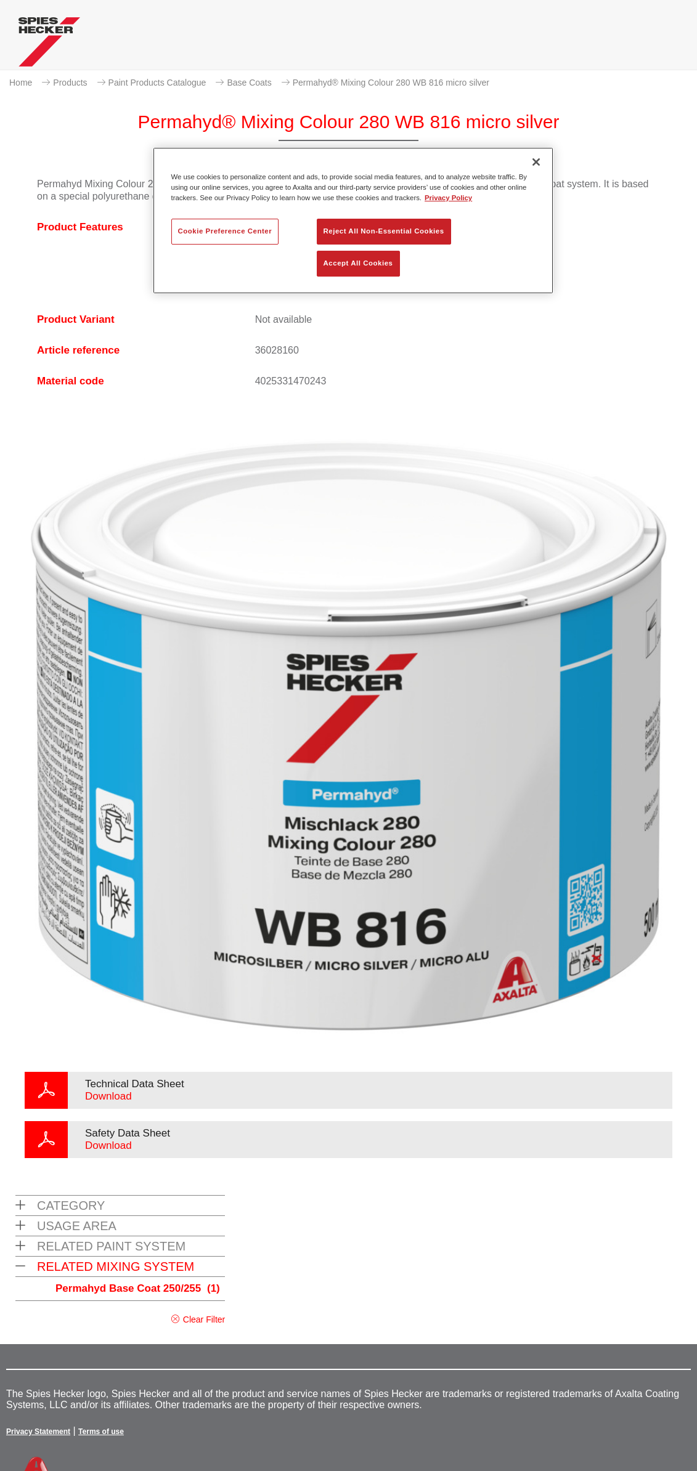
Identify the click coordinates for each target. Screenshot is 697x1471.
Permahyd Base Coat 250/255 (137, 1288)
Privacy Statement (38, 1431)
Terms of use (101, 1431)
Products (70, 82)
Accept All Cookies (358, 263)
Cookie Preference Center (225, 231)
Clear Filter (204, 1319)
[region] (353, 220)
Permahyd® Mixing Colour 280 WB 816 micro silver (391, 82)
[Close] (536, 162)
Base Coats (249, 82)
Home (20, 82)
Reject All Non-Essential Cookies (384, 231)
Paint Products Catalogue (157, 82)
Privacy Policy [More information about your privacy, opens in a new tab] (448, 197)
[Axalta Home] (49, 45)
